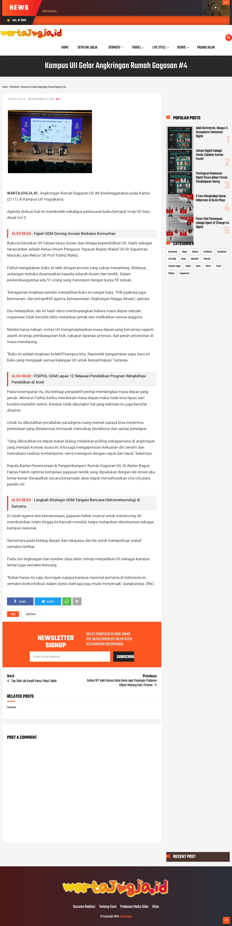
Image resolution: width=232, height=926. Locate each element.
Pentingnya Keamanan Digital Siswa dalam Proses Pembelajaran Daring (211, 178)
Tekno (208, 266)
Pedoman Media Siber (134, 906)
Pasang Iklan (206, 47)
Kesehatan (222, 252)
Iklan (155, 906)
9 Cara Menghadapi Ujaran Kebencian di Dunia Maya (211, 198)
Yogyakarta (184, 273)
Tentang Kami (108, 906)
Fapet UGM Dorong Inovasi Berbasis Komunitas (75, 233)
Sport (198, 266)
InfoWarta (207, 252)
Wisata (171, 273)
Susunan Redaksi (84, 906)
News (183, 259)
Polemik (206, 259)
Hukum (195, 252)
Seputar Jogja (174, 266)
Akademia (30, 614)
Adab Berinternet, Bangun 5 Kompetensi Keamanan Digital (212, 132)
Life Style (172, 259)
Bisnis (184, 252)
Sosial (188, 266)
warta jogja (125, 916)
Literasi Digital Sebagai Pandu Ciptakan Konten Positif (209, 155)
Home (65, 47)
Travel (218, 266)
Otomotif (194, 259)
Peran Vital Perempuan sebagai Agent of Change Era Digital (212, 223)
